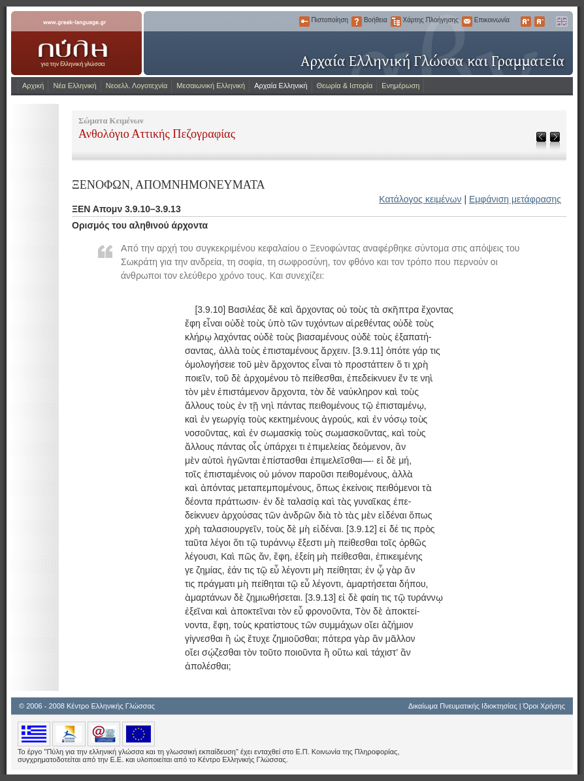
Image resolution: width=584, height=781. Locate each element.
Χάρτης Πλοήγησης (396, 21)
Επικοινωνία (467, 21)
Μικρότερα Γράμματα (539, 21)
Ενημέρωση (400, 85)
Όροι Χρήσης (544, 706)
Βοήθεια (356, 21)
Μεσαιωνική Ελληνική (210, 85)
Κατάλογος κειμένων (420, 199)
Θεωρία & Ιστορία (345, 85)
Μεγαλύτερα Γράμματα (526, 21)
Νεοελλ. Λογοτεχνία (137, 85)
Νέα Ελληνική (74, 85)
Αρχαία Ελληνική (280, 85)
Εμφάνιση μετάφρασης (515, 199)
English (561, 21)
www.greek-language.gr (76, 43)
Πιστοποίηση (304, 21)
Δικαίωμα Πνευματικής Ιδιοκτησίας (462, 706)
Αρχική (33, 85)
